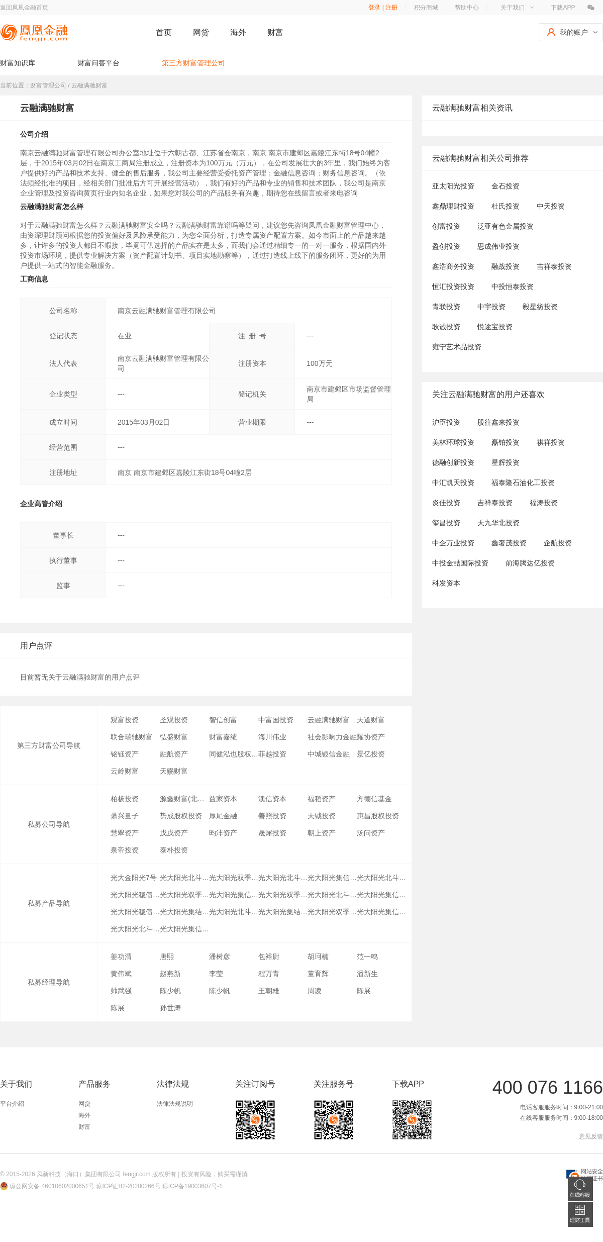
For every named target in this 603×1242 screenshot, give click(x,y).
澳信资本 (272, 799)
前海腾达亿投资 (530, 563)
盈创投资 (446, 246)
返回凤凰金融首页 (24, 7)
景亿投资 (371, 754)
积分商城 (426, 7)
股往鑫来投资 (498, 422)
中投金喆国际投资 (460, 563)
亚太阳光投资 (453, 186)
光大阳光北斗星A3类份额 (135, 929)
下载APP (563, 7)
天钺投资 (322, 816)
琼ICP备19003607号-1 (192, 1186)
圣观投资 (174, 720)
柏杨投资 (125, 799)
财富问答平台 (98, 63)
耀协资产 (371, 737)
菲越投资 (272, 754)
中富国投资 (275, 720)
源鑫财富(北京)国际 (184, 799)
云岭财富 (125, 771)
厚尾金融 (223, 816)
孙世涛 (170, 1008)
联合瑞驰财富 (132, 737)
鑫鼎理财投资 (453, 206)
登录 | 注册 (382, 7)
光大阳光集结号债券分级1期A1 (184, 912)
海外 (238, 32)
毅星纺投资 (540, 307)
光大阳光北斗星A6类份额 (381, 878)
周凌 (315, 991)
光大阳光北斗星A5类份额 (283, 878)
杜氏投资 (505, 206)
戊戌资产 (174, 833)
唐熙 (167, 956)
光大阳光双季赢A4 (184, 895)
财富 (275, 32)
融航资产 (174, 754)
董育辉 (318, 974)
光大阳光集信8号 (381, 895)
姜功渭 (121, 956)
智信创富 (223, 720)
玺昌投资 (446, 523)
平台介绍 (12, 1103)
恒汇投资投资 (453, 286)
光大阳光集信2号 (332, 878)
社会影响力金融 (332, 737)
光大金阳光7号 (134, 878)
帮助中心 (467, 7)
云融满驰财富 (329, 720)
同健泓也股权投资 (233, 754)
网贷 (201, 32)
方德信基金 (374, 799)
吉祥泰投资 (554, 266)
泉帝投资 (125, 850)
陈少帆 (170, 991)
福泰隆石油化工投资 (523, 483)
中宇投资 (491, 307)
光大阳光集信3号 (381, 912)
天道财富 (371, 720)
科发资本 (446, 583)
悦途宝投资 (495, 327)
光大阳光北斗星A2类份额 (233, 912)
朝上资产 (322, 833)
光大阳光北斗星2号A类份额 (332, 895)
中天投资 (551, 206)
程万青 (268, 974)
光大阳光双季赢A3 (283, 895)
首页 (164, 32)
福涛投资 (544, 503)
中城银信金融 (329, 754)
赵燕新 (170, 974)
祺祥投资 (551, 442)
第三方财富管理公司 (193, 63)
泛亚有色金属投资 (505, 226)
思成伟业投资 (498, 246)
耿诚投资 (446, 327)
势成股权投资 (181, 816)
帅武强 (121, 991)
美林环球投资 (453, 442)
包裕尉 (268, 956)
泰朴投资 (174, 850)
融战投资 (505, 266)
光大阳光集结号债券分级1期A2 (283, 912)
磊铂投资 (505, 442)
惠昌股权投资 (378, 816)
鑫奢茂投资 (509, 543)
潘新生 (367, 974)
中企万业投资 (453, 543)
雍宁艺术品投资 (456, 347)
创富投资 (446, 226)
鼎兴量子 (125, 816)
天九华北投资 (498, 523)
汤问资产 (371, 833)
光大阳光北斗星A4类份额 (184, 878)
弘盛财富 (174, 737)
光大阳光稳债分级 (135, 912)
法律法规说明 (175, 1103)
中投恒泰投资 (512, 286)
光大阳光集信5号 (184, 929)
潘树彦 (219, 956)
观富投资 (125, 720)
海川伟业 (272, 737)
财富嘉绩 (223, 737)
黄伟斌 (121, 974)
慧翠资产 (125, 833)
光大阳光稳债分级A (135, 895)
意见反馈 (591, 1136)
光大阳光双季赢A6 (233, 878)
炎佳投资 (446, 503)
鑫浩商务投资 (453, 266)
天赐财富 (174, 771)
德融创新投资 (453, 462)
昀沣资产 (223, 833)
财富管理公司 (48, 85)
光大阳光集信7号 (233, 895)
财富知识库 (17, 63)
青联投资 (446, 307)
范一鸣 (367, 956)
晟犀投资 (272, 833)
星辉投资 (505, 462)
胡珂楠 (318, 956)
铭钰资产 (125, 754)
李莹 (216, 974)
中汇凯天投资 (453, 483)
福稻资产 (322, 799)
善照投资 (272, 816)
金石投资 (505, 186)
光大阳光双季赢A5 (332, 912)
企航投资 (558, 543)
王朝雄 (268, 991)
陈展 (364, 991)
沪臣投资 (446, 422)
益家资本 (223, 799)
